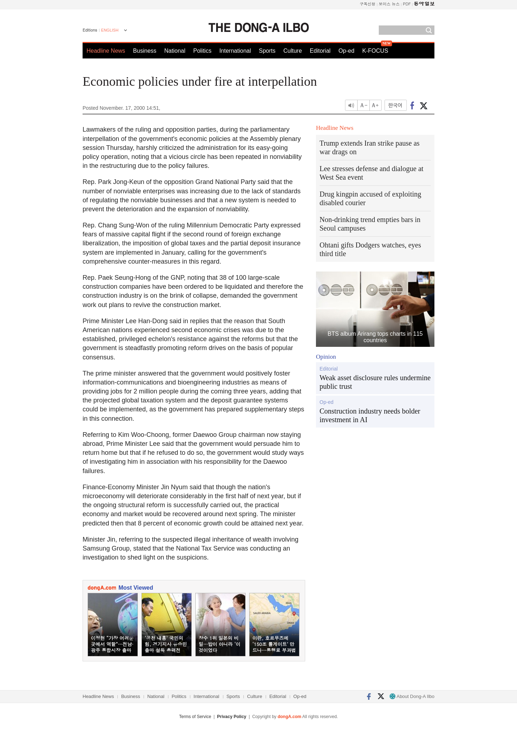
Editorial (320, 51)
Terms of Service (195, 716)
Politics (202, 51)
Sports (267, 51)
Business (145, 51)
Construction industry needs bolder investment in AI (370, 415)
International (235, 51)
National (175, 51)
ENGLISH (109, 30)
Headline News (106, 51)
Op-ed (346, 51)
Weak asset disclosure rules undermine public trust (375, 382)
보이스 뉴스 (389, 3)
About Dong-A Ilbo (412, 696)
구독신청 (368, 3)
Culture (292, 51)
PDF (407, 3)
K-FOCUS (375, 51)
